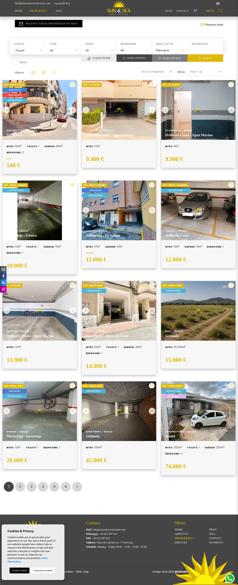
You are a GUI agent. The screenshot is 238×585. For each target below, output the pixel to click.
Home (19, 11)
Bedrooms (128, 44)
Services (181, 542)
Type (53, 44)
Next (73, 110)
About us (181, 533)
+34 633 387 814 (62, 3)
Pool (23, 62)
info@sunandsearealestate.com (33, 3)
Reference (200, 44)
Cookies (68, 572)
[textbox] (27, 50)
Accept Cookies (19, 570)
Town (89, 44)
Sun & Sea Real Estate (119, 7)
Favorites (216, 542)
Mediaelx (181, 572)
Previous (6, 110)
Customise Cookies (42, 570)
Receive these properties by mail (49, 23)
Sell (59, 11)
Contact (182, 11)
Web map (82, 572)
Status (19, 44)
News (169, 11)
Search (205, 58)
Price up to (165, 44)
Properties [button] (38, 11)
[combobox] (27, 50)
